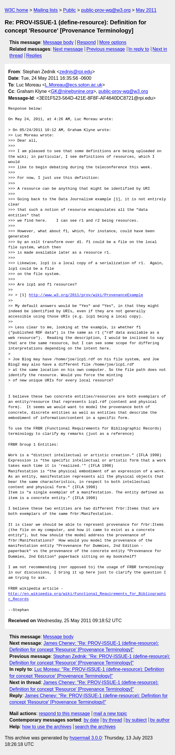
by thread (112, 719)
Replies (34, 55)
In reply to (138, 49)
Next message (68, 49)
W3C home (16, 10)
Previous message (105, 49)
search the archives (95, 726)
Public (69, 10)
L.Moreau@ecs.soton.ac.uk (73, 84)
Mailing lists (45, 10)
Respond (86, 42)
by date (91, 719)
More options (113, 42)
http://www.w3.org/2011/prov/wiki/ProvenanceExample (86, 295)
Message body (58, 42)
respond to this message (64, 713)
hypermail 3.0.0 (85, 737)
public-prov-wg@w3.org (105, 10)
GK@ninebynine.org (72, 91)
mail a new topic (110, 713)
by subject (136, 719)
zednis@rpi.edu (76, 71)
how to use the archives (47, 726)
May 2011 (146, 10)
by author (160, 719)
